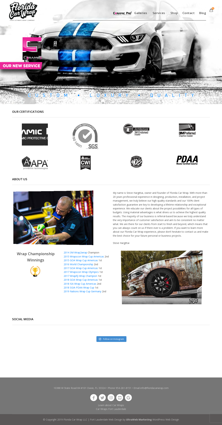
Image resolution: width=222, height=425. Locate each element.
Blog (202, 13)
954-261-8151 (123, 388)
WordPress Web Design (165, 419)
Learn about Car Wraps (111, 405)
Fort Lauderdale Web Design (106, 419)
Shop (174, 13)
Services (159, 13)
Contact (188, 13)
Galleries (140, 13)
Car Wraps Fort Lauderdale (111, 409)
